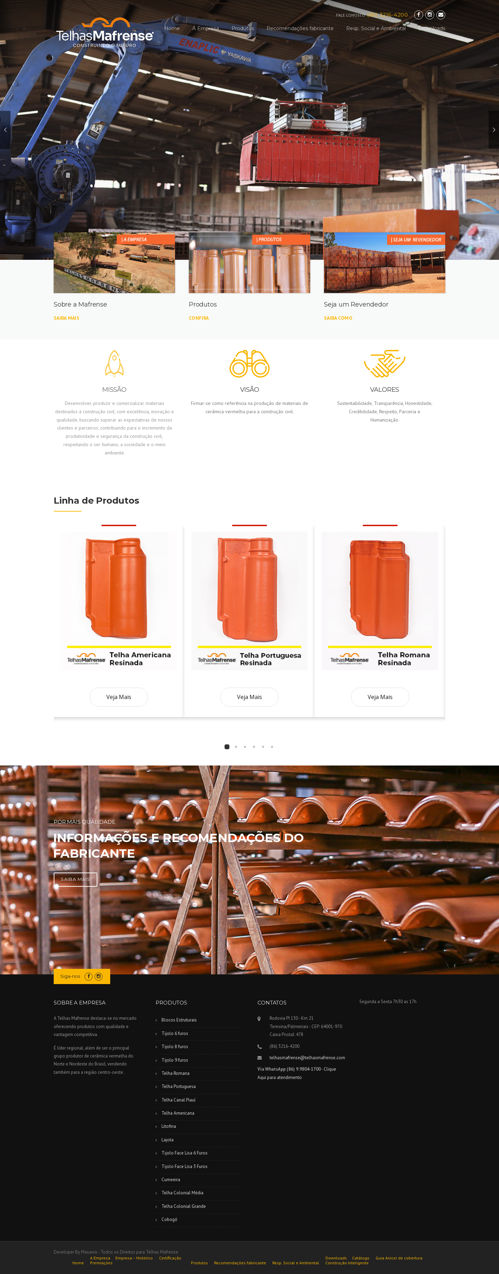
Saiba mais (66, 318)
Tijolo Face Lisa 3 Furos (184, 1166)
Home (172, 28)
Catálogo (360, 1258)
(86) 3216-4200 (387, 14)
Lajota (167, 1140)
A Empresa (205, 28)
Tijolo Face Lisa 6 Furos (184, 1153)
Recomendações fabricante (300, 28)
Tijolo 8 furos (174, 1047)
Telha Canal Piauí (178, 1100)
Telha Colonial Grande (183, 1206)
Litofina (168, 1126)
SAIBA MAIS (75, 879)
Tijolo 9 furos (174, 1060)
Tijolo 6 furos (174, 1033)
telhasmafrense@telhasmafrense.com (307, 1058)
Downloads (431, 28)
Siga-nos (70, 976)
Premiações (101, 1263)
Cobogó (169, 1219)
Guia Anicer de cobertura (399, 1258)
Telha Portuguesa (178, 1086)
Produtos (242, 28)
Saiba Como (338, 318)
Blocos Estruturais (179, 1020)
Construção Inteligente (347, 1263)
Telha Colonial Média (182, 1193)
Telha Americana (177, 1113)
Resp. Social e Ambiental (376, 28)
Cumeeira (170, 1180)
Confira (199, 318)
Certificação (170, 1258)
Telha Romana (175, 1073)
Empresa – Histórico (134, 1258)
